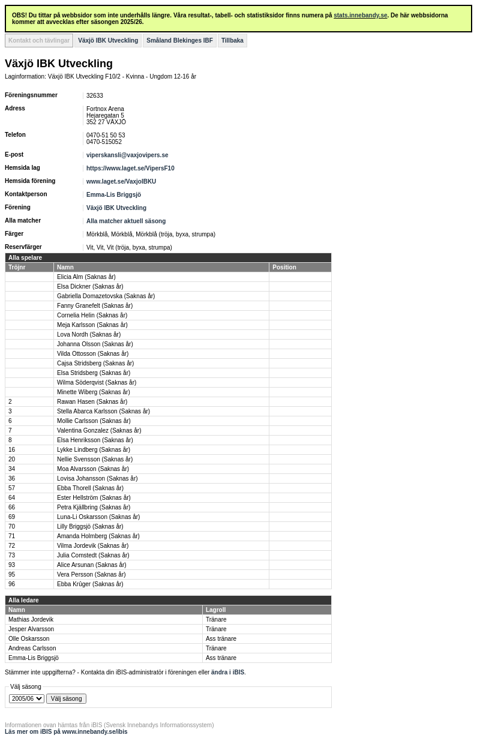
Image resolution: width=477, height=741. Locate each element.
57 (11, 488)
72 (11, 545)
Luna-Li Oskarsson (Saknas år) (98, 517)
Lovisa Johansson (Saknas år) (97, 478)
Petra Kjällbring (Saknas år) (93, 507)
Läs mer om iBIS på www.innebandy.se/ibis (66, 731)
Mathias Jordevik (30, 619)
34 (11, 469)
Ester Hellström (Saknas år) (94, 497)
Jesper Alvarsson (31, 629)
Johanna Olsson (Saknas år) (95, 344)
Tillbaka (232, 40)
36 (11, 478)
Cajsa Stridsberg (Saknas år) (95, 363)
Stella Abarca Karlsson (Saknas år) (103, 411)
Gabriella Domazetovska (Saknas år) (106, 296)
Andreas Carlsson (32, 648)
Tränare (216, 619)
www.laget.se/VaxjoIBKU (121, 181)
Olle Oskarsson (28, 638)
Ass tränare (221, 638)
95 (11, 574)
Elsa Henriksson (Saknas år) (95, 440)
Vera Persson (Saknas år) (91, 574)
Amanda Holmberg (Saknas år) (98, 536)
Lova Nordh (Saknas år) (89, 334)
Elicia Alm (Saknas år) (86, 277)
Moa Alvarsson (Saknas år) (93, 469)
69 (11, 517)
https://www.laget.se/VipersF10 (130, 168)
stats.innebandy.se (360, 15)
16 (11, 449)
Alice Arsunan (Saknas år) (92, 565)
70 (11, 526)
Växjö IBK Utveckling (108, 40)
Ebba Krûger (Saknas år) (90, 584)
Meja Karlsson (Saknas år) (92, 325)
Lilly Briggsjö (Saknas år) (90, 526)
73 (11, 555)
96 (11, 584)
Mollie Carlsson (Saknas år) (94, 421)
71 (11, 536)
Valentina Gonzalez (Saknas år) (99, 430)
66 (11, 507)
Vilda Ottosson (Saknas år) (92, 353)
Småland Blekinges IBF (179, 40)
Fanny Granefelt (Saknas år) (95, 305)
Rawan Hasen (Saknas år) (92, 401)
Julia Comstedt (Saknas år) (93, 555)
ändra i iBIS (227, 672)
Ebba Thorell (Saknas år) (90, 488)
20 (11, 459)
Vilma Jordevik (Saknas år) (92, 545)
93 (11, 565)
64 (11, 497)
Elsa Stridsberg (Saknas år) (93, 373)
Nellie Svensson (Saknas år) (95, 459)
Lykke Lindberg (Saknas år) (93, 449)
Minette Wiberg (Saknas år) (93, 392)
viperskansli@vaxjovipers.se (127, 155)
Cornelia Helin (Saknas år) (92, 315)
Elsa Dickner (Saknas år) (90, 286)
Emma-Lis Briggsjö (113, 194)
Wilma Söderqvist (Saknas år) (96, 382)
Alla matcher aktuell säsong (126, 221)
